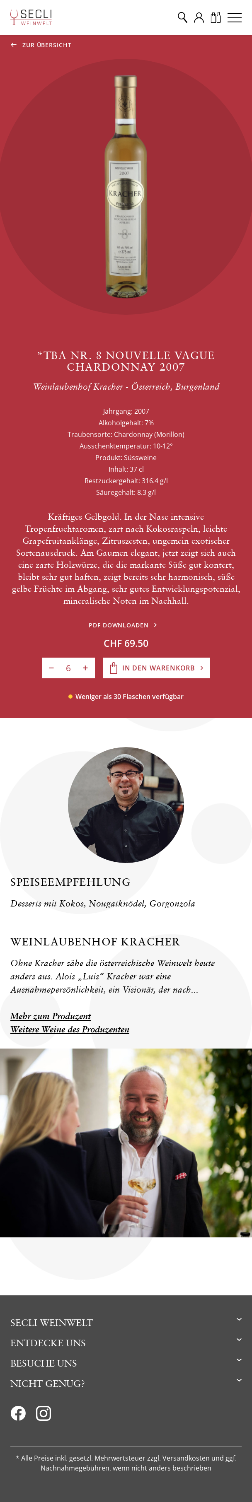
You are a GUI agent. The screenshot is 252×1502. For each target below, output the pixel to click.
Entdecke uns (48, 1342)
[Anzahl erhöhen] (85, 668)
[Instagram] (43, 1416)
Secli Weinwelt (51, 1322)
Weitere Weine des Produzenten (69, 1029)
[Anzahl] (68, 668)
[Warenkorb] (215, 17)
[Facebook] (18, 1416)
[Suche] (182, 17)
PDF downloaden (119, 625)
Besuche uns (43, 1363)
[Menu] (235, 17)
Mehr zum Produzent (50, 1016)
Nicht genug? (47, 1383)
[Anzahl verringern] (51, 668)
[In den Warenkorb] (157, 668)
